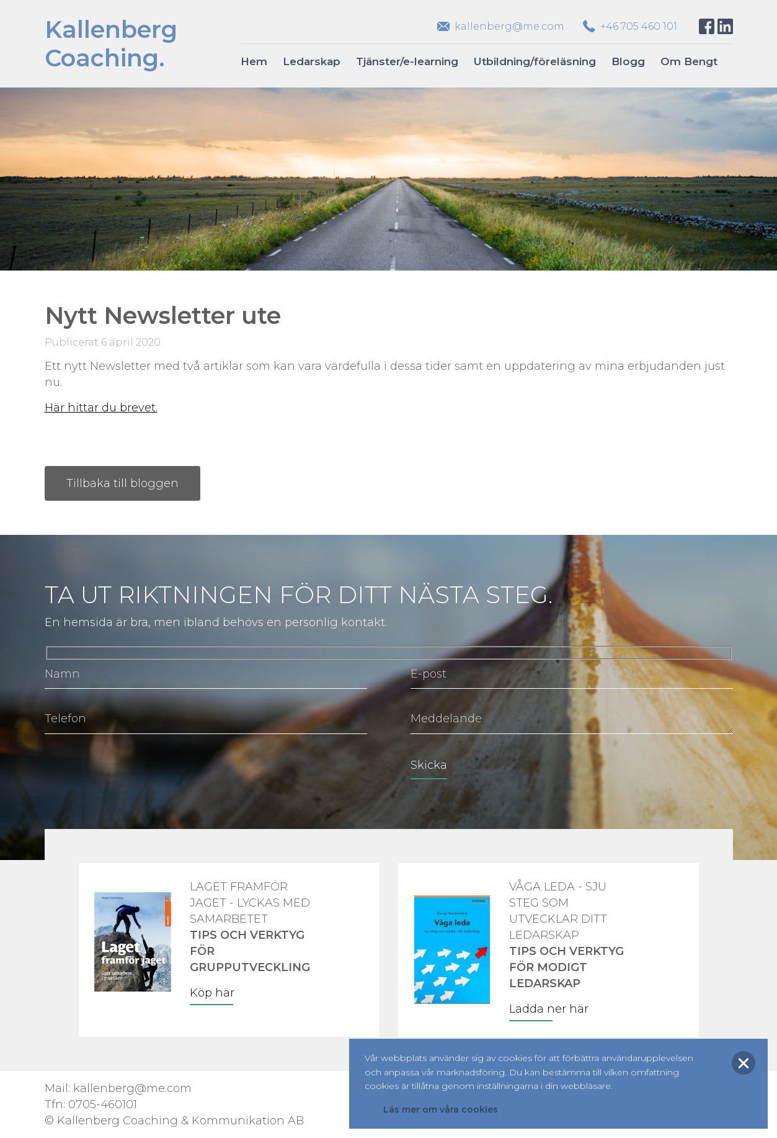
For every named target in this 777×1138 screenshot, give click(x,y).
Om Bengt (688, 61)
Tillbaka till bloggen (122, 483)
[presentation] (139, 774)
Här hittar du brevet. (101, 407)
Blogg (628, 61)
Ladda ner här (548, 1009)
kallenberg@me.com (509, 26)
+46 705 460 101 (638, 26)
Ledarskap (311, 61)
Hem (254, 61)
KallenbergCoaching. (111, 44)
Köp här (212, 993)
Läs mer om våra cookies (440, 1109)
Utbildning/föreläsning (535, 61)
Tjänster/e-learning (407, 61)
